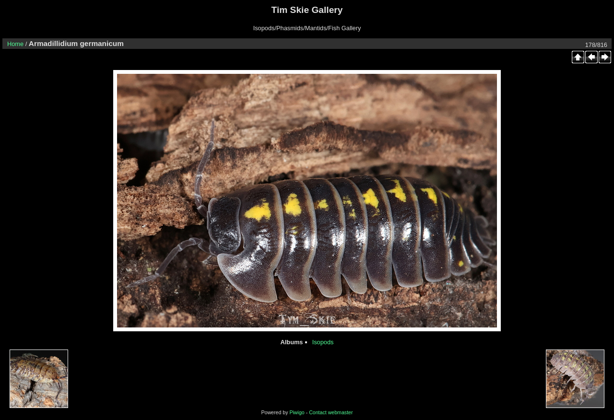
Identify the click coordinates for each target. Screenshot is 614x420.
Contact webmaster (331, 412)
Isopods (323, 342)
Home (15, 43)
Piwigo (296, 412)
